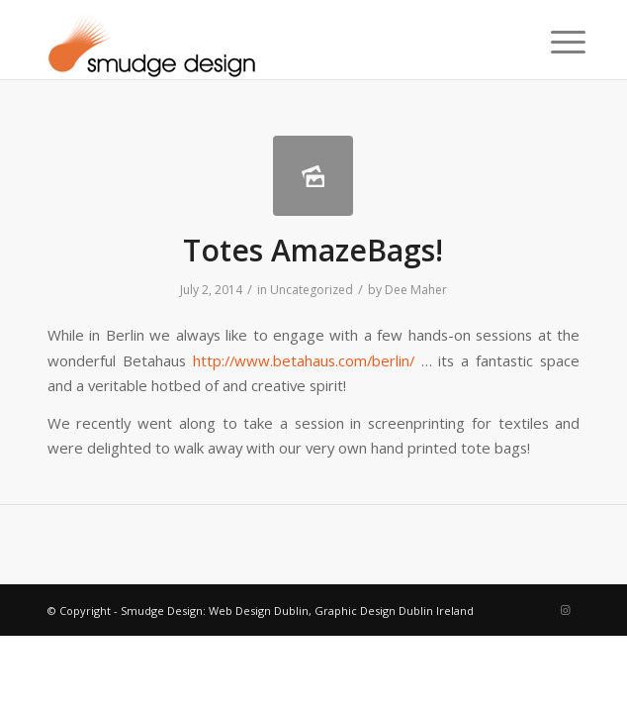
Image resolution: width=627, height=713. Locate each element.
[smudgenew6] (260, 39)
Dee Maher (416, 289)
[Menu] (553, 41)
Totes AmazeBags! (313, 250)
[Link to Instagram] (565, 610)
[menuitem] (553, 41)
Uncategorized (311, 289)
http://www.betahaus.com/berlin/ (303, 360)
